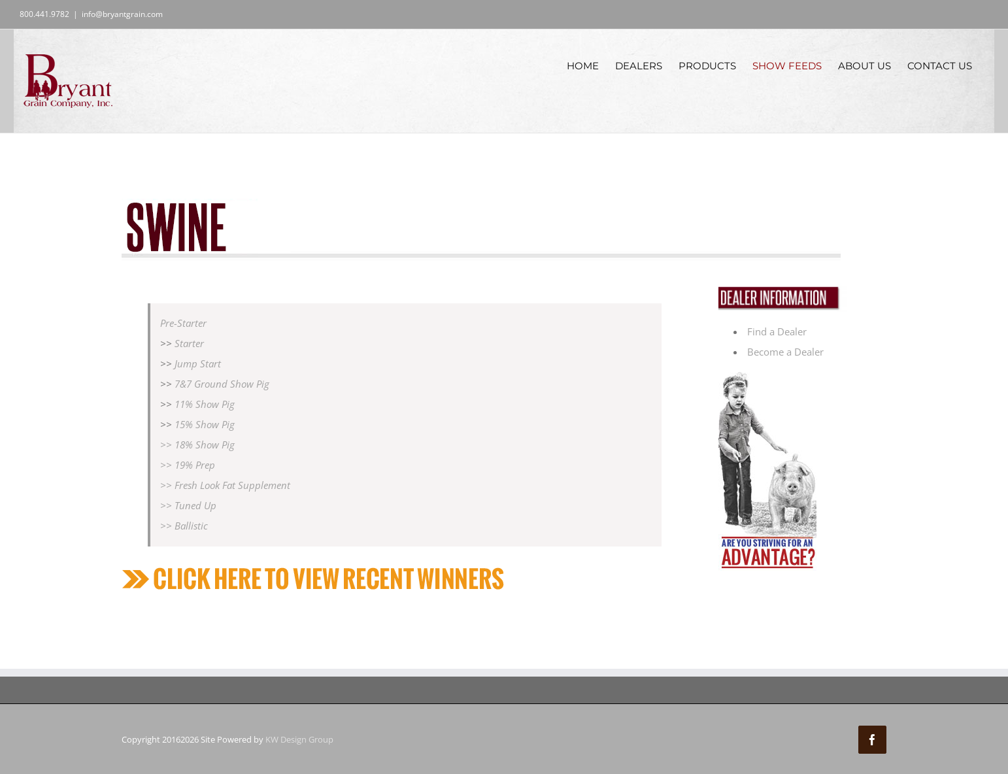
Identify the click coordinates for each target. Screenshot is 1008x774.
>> (167, 464)
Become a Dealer (785, 351)
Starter (189, 343)
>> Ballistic (184, 525)
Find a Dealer (777, 331)
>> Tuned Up (188, 505)
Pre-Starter (183, 322)
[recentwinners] (318, 570)
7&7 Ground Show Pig (220, 383)
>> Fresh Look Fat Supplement (225, 485)
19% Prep (195, 464)
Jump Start (198, 363)
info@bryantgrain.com (122, 14)
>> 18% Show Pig (197, 444)
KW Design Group (299, 739)
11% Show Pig (205, 404)
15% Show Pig (205, 424)
